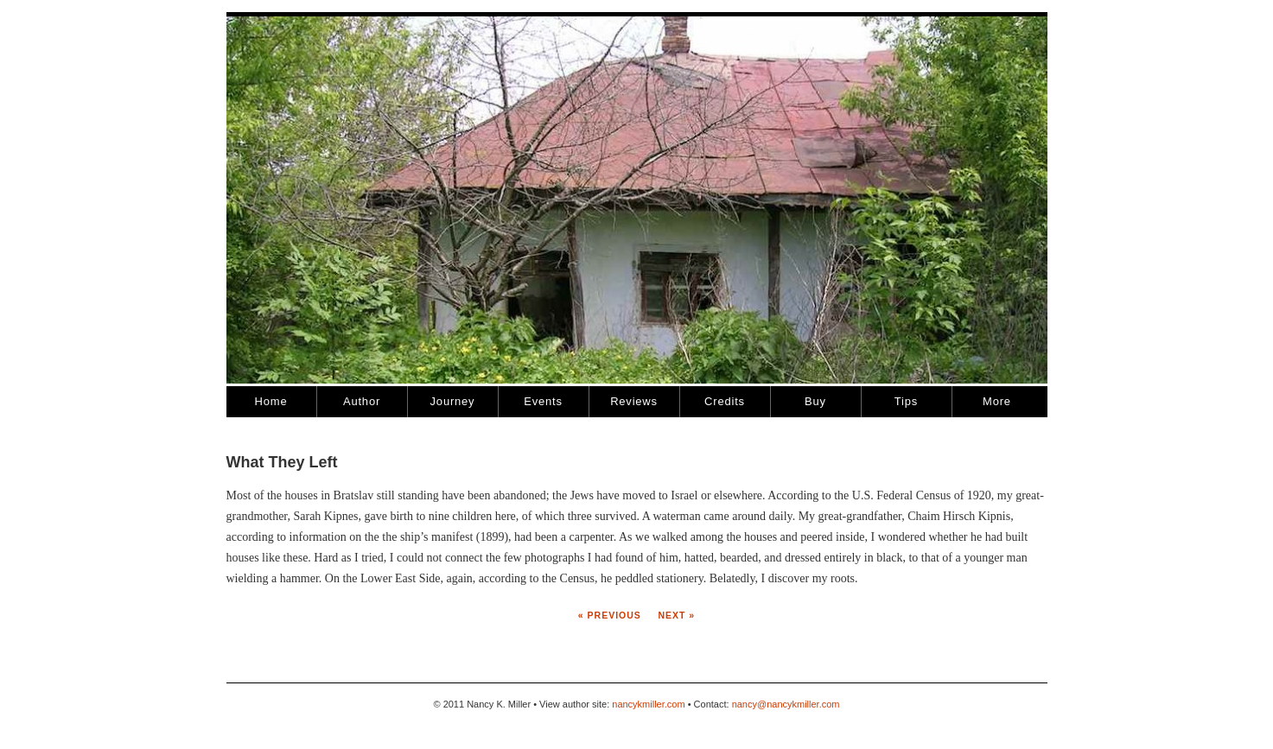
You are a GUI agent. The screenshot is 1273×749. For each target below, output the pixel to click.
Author (361, 401)
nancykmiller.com (648, 704)
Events (543, 401)
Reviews (634, 401)
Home (271, 401)
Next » (675, 615)
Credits (724, 401)
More (997, 401)
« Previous (609, 615)
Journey (452, 401)
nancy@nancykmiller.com (786, 704)
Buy (815, 401)
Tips (906, 401)
